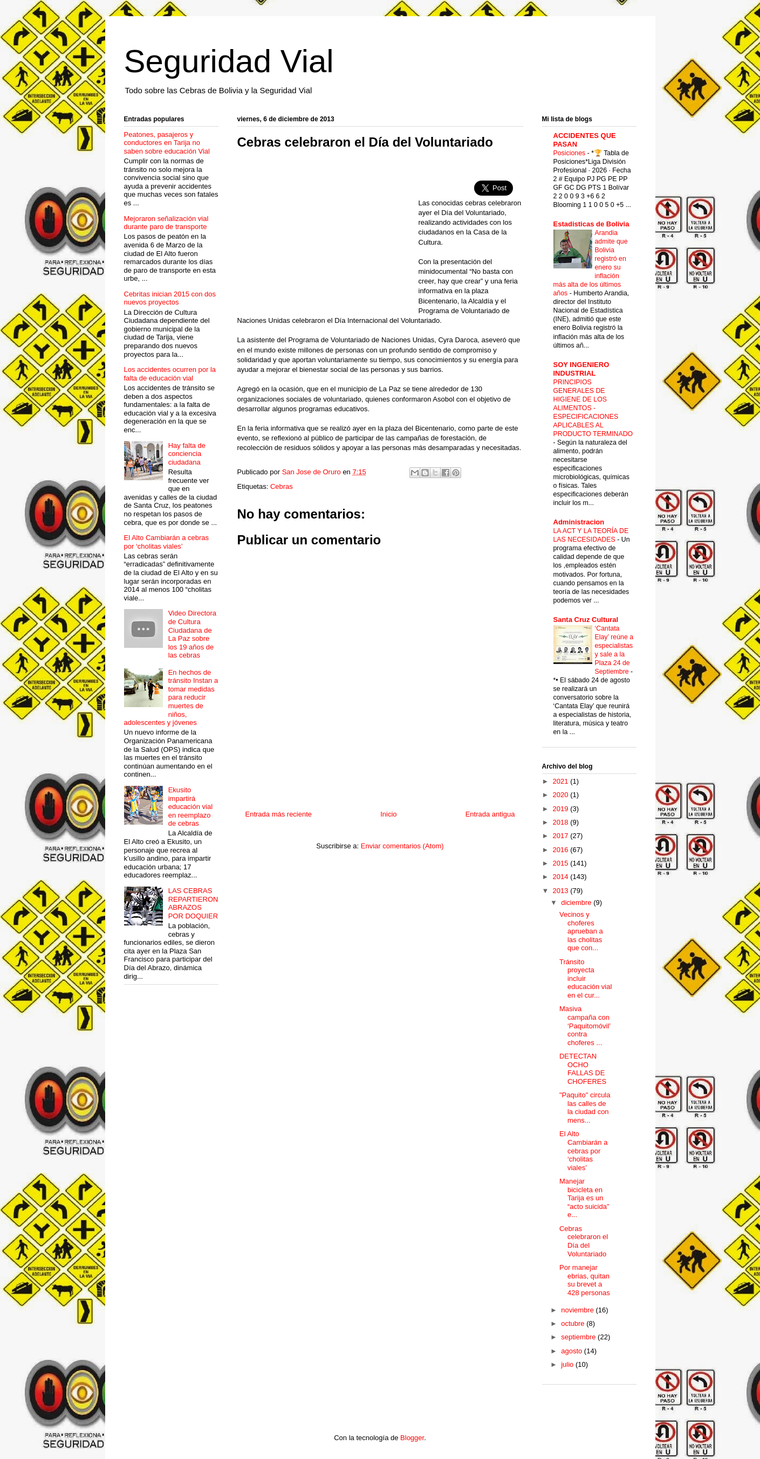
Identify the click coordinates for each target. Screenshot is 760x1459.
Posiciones (570, 153)
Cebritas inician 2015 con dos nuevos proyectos (170, 298)
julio (568, 1364)
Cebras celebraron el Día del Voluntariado (583, 1241)
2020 (562, 795)
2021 (562, 781)
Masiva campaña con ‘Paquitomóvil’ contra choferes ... (585, 1025)
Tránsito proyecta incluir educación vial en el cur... (585, 978)
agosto (572, 1351)
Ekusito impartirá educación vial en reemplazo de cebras (190, 806)
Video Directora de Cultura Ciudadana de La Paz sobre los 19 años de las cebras (192, 634)
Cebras (281, 486)
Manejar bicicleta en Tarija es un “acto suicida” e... (584, 1198)
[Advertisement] (328, 236)
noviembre (578, 1310)
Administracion (579, 522)
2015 (562, 863)
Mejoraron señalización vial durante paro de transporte (166, 223)
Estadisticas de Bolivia (591, 224)
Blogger (412, 1438)
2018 (562, 822)
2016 (562, 850)
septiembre (579, 1337)
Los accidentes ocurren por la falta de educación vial (170, 373)
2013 (562, 891)
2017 (562, 836)
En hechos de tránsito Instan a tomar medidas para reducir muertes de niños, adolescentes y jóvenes (171, 697)
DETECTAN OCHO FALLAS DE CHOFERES (582, 1068)
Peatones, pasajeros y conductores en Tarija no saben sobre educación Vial (167, 142)
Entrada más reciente (278, 814)
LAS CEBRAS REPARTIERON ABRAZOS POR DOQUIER (193, 903)
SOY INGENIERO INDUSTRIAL (581, 369)
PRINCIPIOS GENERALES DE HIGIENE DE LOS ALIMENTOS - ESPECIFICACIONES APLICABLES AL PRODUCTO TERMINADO (593, 408)
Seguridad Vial (229, 61)
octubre (573, 1323)
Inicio (388, 814)
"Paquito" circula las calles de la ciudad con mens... (585, 1107)
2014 (562, 877)
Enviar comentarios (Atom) (402, 846)
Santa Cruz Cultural (586, 620)
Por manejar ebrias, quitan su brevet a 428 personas (584, 1280)
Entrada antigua (490, 814)
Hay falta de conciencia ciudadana (187, 453)
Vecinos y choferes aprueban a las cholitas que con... (581, 931)
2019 (562, 809)
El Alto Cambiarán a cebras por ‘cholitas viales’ (166, 542)
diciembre (577, 902)
